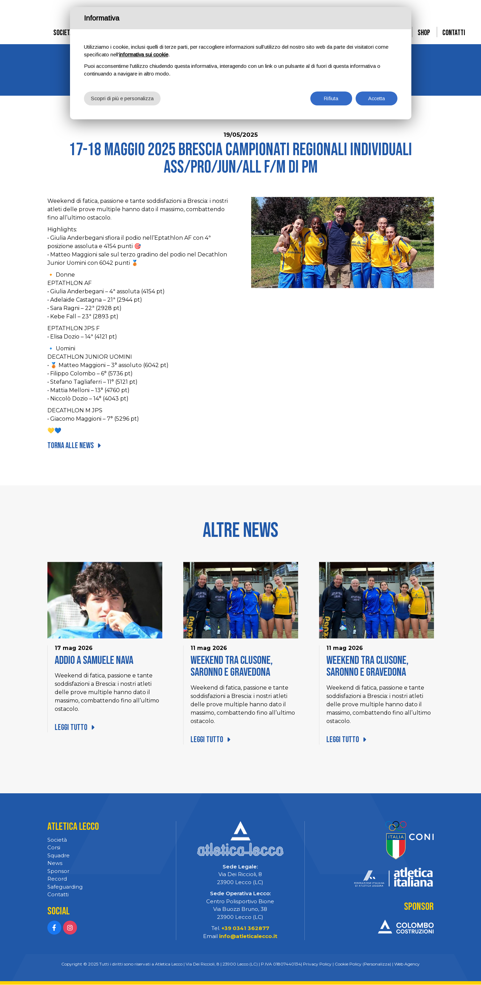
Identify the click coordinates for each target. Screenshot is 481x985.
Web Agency (407, 964)
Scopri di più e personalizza (122, 98)
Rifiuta (331, 98)
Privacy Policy (317, 964)
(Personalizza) (377, 964)
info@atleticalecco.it (248, 936)
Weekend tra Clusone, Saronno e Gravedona (233, 666)
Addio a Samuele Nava (96, 660)
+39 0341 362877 (245, 928)
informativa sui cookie (144, 54)
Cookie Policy (348, 964)
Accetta (376, 98)
